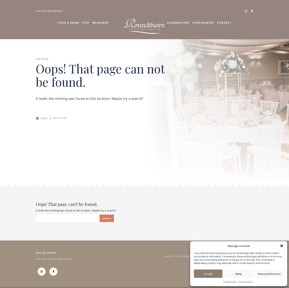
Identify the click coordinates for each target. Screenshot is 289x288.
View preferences (269, 274)
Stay (85, 22)
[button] (281, 246)
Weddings (100, 22)
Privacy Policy (246, 281)
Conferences (203, 22)
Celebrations (178, 22)
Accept (208, 274)
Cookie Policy (230, 281)
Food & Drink (68, 22)
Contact (224, 22)
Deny (238, 274)
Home (44, 118)
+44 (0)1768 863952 (49, 11)
